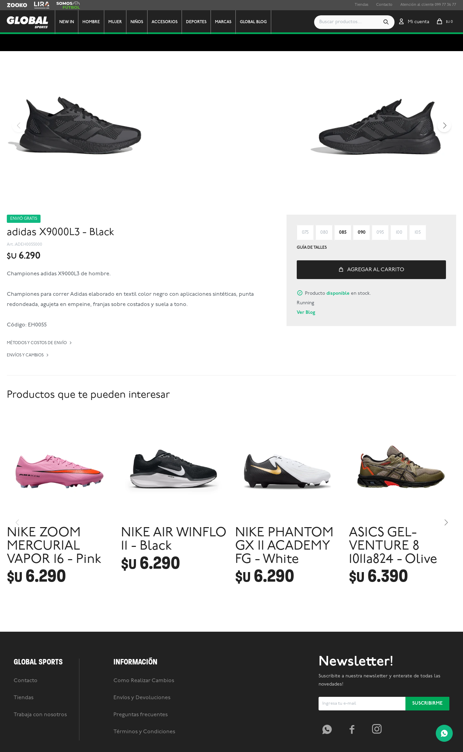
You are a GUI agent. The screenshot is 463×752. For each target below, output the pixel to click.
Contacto (384, 5)
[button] (386, 22)
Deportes (196, 22)
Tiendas (361, 5)
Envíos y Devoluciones (141, 698)
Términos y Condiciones (144, 732)
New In (66, 22)
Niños (136, 22)
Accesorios (165, 22)
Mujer (115, 22)
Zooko (12, 5)
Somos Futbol (68, 5)
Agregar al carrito (375, 270)
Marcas (223, 22)
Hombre (91, 22)
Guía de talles (312, 248)
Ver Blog (306, 312)
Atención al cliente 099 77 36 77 (428, 5)
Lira (37, 5)
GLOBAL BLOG (253, 22)
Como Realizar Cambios (143, 681)
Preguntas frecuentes (140, 715)
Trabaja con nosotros (40, 715)
